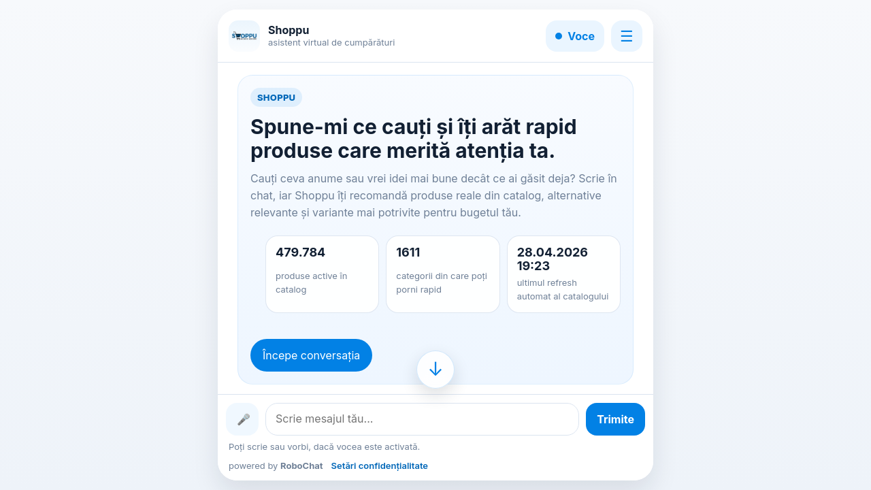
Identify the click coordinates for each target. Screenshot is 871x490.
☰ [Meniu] (627, 36)
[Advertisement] (90, 245)
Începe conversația (311, 355)
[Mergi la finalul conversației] (435, 369)
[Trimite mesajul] (615, 419)
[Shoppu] (244, 36)
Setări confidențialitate (379, 465)
